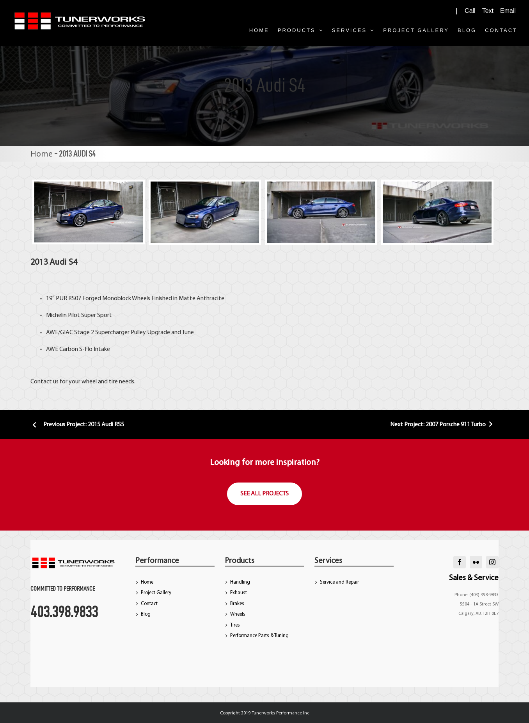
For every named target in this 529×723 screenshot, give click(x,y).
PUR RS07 (68, 299)
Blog (146, 614)
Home (41, 154)
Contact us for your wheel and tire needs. (82, 382)
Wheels (237, 614)
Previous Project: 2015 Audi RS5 (77, 425)
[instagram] (492, 562)
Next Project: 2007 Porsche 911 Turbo (442, 425)
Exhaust (238, 592)
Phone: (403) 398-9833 (476, 595)
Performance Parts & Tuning (259, 635)
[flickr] (476, 562)
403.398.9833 (64, 611)
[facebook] (459, 562)
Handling (240, 582)
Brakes (237, 603)
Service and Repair (339, 582)
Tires (235, 625)
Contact (149, 603)
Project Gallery (156, 592)
